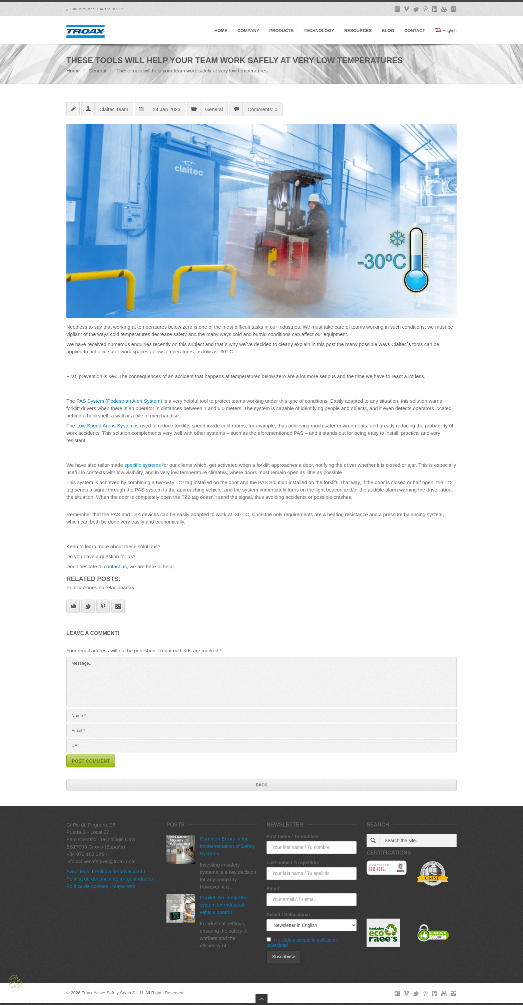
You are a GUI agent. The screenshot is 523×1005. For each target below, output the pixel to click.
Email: (274, 888)
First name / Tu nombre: (293, 836)
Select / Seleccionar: (289, 914)
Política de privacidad (118, 871)
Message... (261, 682)
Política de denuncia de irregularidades (109, 879)
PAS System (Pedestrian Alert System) (119, 401)
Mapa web (123, 886)
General (97, 70)
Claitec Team (113, 109)
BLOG (388, 30)
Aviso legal (78, 871)
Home (73, 70)
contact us (115, 566)
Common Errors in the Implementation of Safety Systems (227, 846)
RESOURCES (358, 30)
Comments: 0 (262, 109)
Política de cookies (87, 886)
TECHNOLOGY (319, 30)
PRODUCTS (281, 30)
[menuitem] (446, 36)
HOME (220, 30)
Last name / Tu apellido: (293, 862)
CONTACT (414, 30)
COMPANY (248, 30)
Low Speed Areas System (105, 425)
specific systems (142, 465)
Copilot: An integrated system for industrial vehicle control (223, 905)
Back (262, 785)
